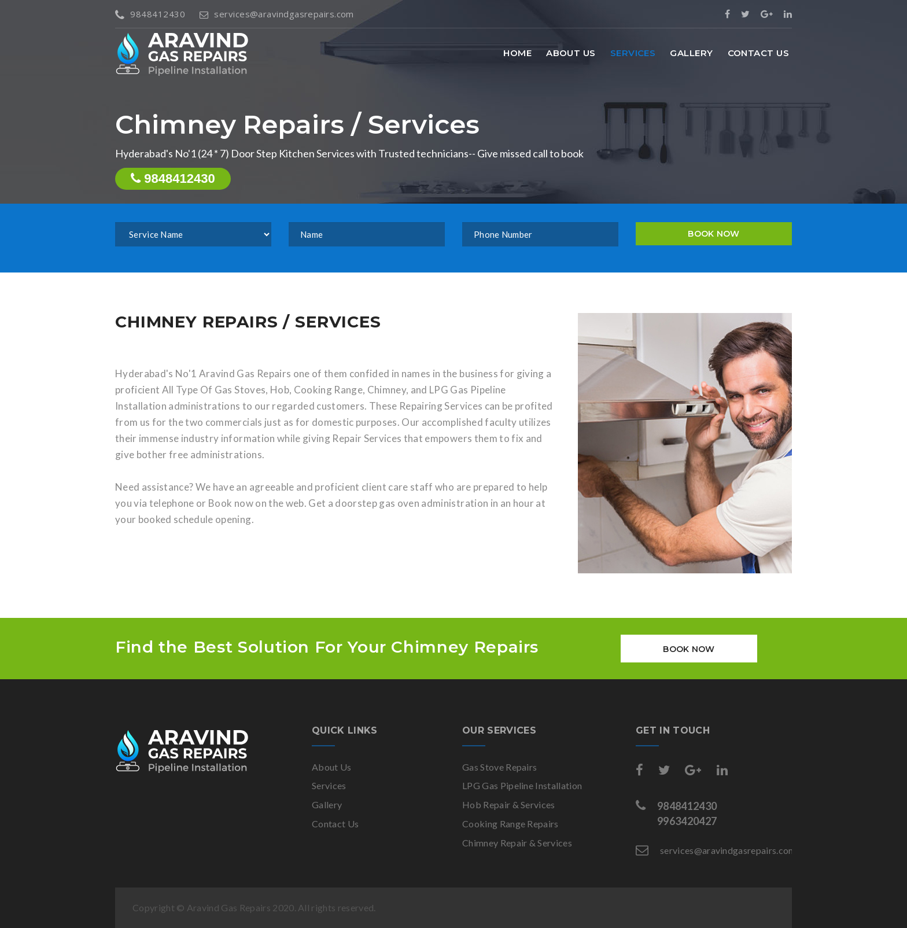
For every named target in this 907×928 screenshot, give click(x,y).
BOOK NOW (713, 234)
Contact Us (759, 52)
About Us (571, 52)
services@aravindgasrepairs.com (277, 14)
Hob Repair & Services (508, 804)
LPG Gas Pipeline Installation (522, 785)
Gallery (691, 52)
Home (517, 52)
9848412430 (150, 14)
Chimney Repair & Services (517, 842)
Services (633, 52)
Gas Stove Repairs (499, 766)
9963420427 (687, 821)
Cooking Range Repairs (510, 823)
